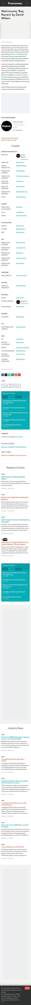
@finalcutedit (24, 159)
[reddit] (16, 374)
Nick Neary (19, 253)
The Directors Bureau (22, 176)
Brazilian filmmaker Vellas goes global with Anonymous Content (14, 782)
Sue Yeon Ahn (20, 187)
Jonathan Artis (20, 248)
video (3, 474)
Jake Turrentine (21, 258)
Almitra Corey (20, 243)
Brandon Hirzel (20, 327)
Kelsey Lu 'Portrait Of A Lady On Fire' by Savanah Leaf (15, 414)
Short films (15, 386)
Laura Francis (20, 354)
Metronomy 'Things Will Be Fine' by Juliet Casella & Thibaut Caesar (14, 543)
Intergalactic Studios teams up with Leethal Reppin (13, 804)
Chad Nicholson (21, 197)
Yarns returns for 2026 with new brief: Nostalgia (14, 826)
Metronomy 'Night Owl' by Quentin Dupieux (14, 498)
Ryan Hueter (20, 226)
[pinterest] (19, 374)
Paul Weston (20, 181)
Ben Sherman (20, 232)
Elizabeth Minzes (21, 166)
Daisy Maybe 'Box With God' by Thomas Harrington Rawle (14, 402)
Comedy (5, 386)
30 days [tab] (12, 397)
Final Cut (16, 122)
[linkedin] (12, 374)
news (2, 734)
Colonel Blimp (20, 171)
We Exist (8, 58)
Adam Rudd (19, 298)
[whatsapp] (9, 374)
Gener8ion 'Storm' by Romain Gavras (14, 408)
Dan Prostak (20, 342)
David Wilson (23, 156)
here (2, 1002)
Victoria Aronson (21, 276)
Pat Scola (19, 207)
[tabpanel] (15, 414)
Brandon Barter (21, 351)
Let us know (19, 437)
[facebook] (2, 374)
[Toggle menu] (3, 3)
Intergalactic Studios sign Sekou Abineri (12, 760)
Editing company (19, 125)
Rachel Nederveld (21, 192)
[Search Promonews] (27, 3)
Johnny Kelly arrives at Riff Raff (12, 847)
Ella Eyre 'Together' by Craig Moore (13, 447)
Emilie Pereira (20, 359)
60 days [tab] (18, 397)
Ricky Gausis (20, 317)
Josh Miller (19, 339)
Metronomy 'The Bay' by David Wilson (13, 478)
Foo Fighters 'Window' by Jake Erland (14, 420)
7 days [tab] (5, 397)
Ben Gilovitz (20, 162)
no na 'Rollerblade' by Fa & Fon (12, 425)
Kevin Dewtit (20, 263)
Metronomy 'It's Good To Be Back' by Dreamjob (15, 521)
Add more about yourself (8, 140)
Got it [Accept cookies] (27, 988)
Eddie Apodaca (20, 229)
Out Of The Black (16, 54)
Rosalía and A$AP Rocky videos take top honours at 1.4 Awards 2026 (15, 738)
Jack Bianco (20, 212)
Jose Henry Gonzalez (22, 348)
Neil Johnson (20, 307)
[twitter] (6, 374)
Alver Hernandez (21, 216)
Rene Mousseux (21, 286)
